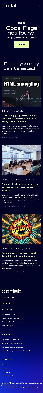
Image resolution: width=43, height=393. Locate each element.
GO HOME (21, 44)
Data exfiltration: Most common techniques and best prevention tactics (20, 187)
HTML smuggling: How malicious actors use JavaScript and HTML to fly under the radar (20, 118)
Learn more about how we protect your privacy (21, 387)
